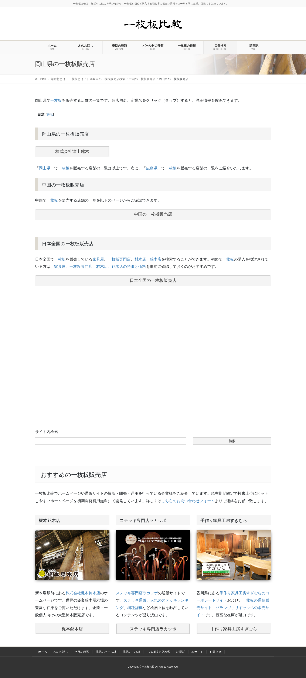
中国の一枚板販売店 (153, 214)
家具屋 (98, 259)
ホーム (42, 652)
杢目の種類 (81, 652)
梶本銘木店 (72, 628)
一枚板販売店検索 (158, 652)
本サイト (197, 652)
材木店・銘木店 (148, 259)
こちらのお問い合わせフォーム (188, 501)
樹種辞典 (135, 608)
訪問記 (180, 652)
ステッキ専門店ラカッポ (137, 593)
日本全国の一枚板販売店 (153, 280)
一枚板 (56, 100)
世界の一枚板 (131, 652)
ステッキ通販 (134, 600)
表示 (50, 114)
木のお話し (60, 652)
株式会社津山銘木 (72, 151)
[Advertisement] (153, 345)
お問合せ (215, 652)
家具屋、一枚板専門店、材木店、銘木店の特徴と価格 (100, 266)
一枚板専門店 (119, 259)
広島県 (151, 168)
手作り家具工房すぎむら (233, 628)
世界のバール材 (105, 652)
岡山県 (44, 168)
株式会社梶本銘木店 (83, 593)
